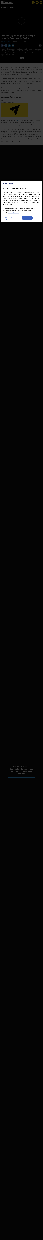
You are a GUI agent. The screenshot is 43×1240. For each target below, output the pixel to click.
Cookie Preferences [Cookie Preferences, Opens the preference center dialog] (12, 218)
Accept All (27, 218)
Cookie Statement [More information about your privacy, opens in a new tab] (13, 213)
